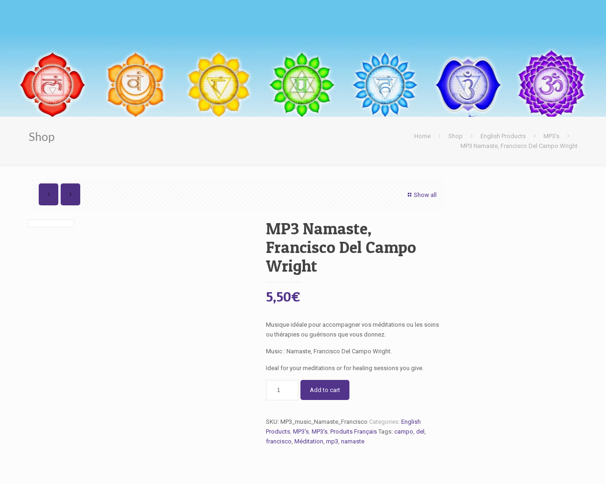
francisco (279, 441)
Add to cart (325, 389)
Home (422, 136)
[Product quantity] (282, 390)
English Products (503, 136)
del (420, 431)
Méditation (308, 441)
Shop (455, 136)
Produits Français (353, 431)
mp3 (332, 441)
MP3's (551, 136)
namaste (352, 441)
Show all (420, 194)
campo (403, 431)
